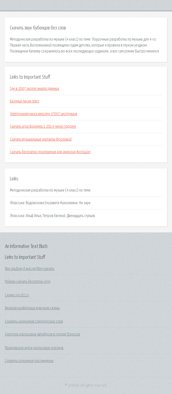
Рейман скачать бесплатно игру (28, 282)
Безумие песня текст (24, 101)
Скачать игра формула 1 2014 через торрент (43, 126)
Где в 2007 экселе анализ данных (34, 89)
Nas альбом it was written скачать (29, 269)
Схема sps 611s (17, 295)
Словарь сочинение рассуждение (29, 361)
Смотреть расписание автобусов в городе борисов (42, 334)
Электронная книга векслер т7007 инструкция (43, 114)
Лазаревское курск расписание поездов (34, 348)
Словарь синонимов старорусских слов (34, 321)
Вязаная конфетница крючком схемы (32, 308)
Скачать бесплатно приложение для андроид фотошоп (50, 152)
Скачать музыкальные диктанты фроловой (41, 139)
